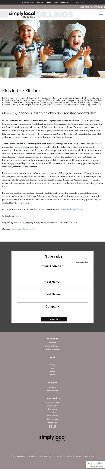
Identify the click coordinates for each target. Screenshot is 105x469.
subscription (20, 146)
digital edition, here (24, 228)
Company (52, 306)
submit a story (52, 406)
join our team (52, 419)
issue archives (52, 416)
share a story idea (52, 349)
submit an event (52, 403)
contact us (52, 422)
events (52, 375)
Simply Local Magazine (57, 2)
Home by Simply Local (32, 2)
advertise (52, 343)
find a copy (52, 409)
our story (52, 387)
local (52, 361)
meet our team (52, 390)
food (52, 368)
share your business (52, 346)
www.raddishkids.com (72, 209)
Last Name (52, 294)
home (52, 371)
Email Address (52, 266)
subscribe (52, 412)
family (52, 365)
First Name (52, 282)
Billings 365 (78, 2)
